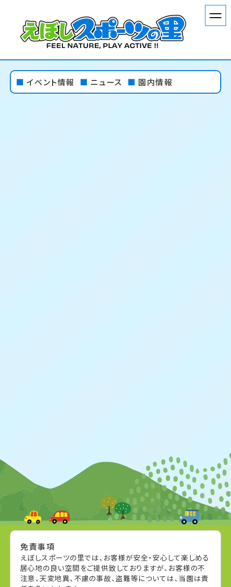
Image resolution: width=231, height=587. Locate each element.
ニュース (106, 82)
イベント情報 (51, 82)
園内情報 (155, 82)
